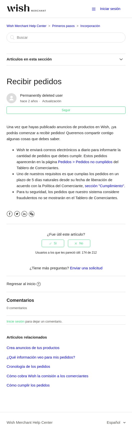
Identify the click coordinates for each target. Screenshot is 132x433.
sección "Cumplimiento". (104, 186)
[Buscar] (65, 37)
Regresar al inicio (23, 284)
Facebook (9, 214)
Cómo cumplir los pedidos (28, 385)
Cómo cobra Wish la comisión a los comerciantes (47, 376)
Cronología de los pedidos (28, 366)
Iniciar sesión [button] (110, 9)
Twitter (17, 214)
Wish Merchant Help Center (26, 26)
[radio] (53, 243)
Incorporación (90, 26)
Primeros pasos (63, 26)
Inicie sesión (15, 321)
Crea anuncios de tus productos (32, 348)
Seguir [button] (66, 110)
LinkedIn (24, 214)
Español (114, 422)
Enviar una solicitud (86, 268)
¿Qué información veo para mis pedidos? (40, 357)
